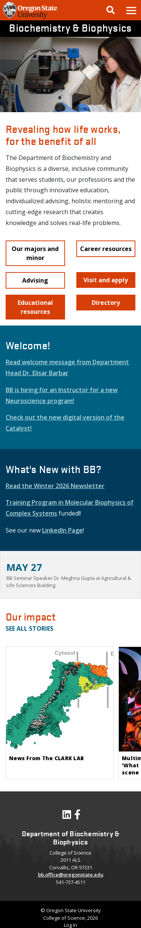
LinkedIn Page (62, 530)
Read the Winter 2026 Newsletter (55, 486)
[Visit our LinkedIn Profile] (66, 816)
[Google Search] (110, 10)
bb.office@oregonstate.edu (70, 874)
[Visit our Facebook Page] (77, 816)
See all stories (29, 628)
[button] (131, 10)
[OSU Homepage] (30, 18)
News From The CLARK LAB (46, 758)
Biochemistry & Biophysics (70, 27)
